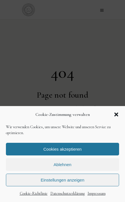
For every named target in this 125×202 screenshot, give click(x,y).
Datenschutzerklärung (67, 193)
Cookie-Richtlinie (34, 193)
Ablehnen (62, 164)
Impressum (97, 193)
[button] (116, 114)
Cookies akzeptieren (62, 149)
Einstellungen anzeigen (62, 180)
